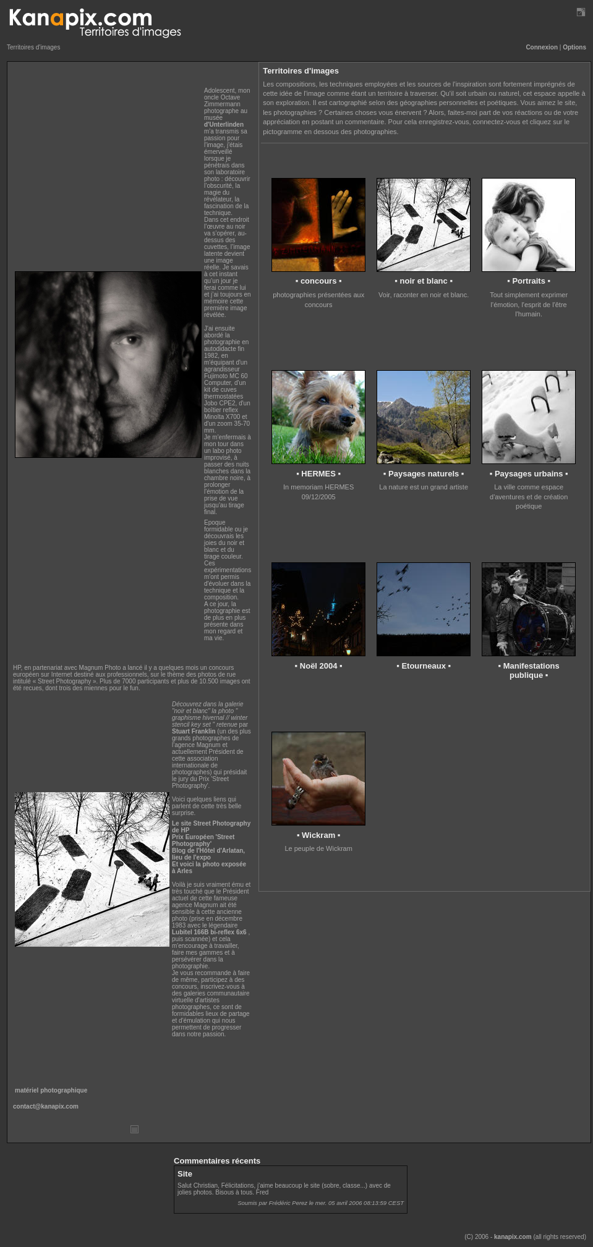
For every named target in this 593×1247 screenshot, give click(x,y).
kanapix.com (513, 1236)
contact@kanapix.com (46, 1106)
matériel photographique (51, 1090)
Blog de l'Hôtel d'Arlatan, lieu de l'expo (208, 854)
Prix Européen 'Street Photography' (203, 840)
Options (574, 47)
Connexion (542, 47)
